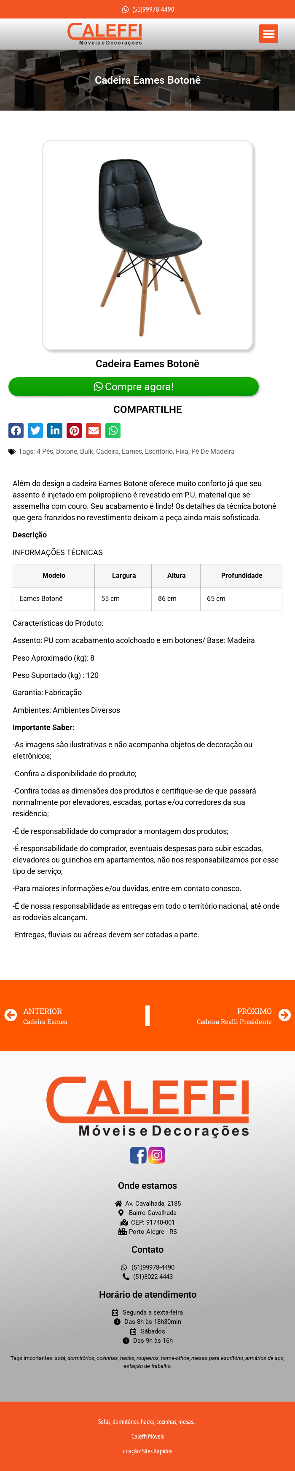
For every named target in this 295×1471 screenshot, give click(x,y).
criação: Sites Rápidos (147, 1451)
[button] (268, 33)
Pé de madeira (213, 451)
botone (66, 451)
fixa (182, 451)
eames (132, 451)
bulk (86, 451)
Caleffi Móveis (147, 1436)
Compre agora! (134, 387)
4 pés (45, 451)
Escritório (159, 451)
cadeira (107, 451)
